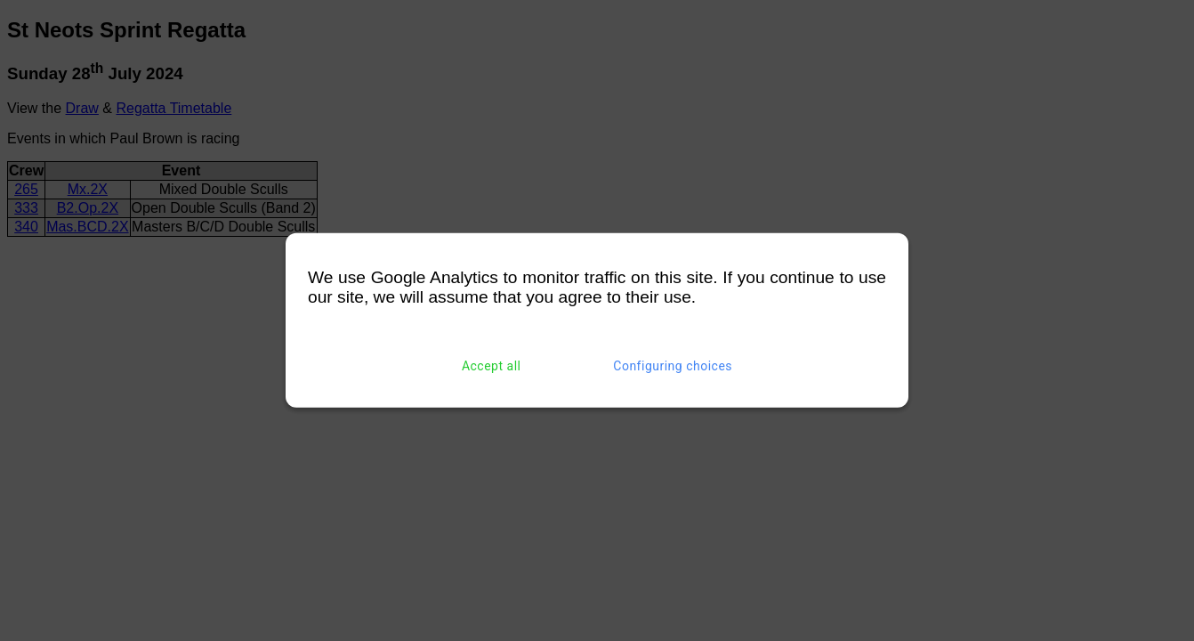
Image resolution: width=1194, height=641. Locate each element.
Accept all (491, 366)
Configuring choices (672, 366)
